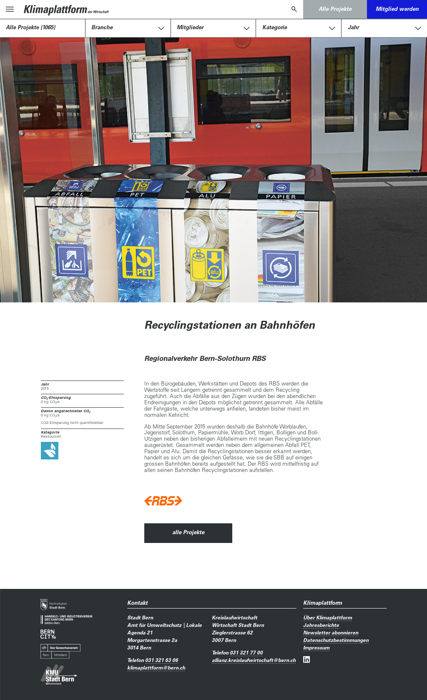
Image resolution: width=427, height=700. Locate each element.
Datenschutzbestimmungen (336, 640)
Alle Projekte (335, 9)
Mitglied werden (397, 9)
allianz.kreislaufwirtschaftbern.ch (254, 660)
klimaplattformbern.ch (156, 667)
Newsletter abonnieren (330, 632)
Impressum (316, 647)
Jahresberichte (321, 624)
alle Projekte (188, 532)
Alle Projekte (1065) (30, 27)
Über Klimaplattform (327, 617)
